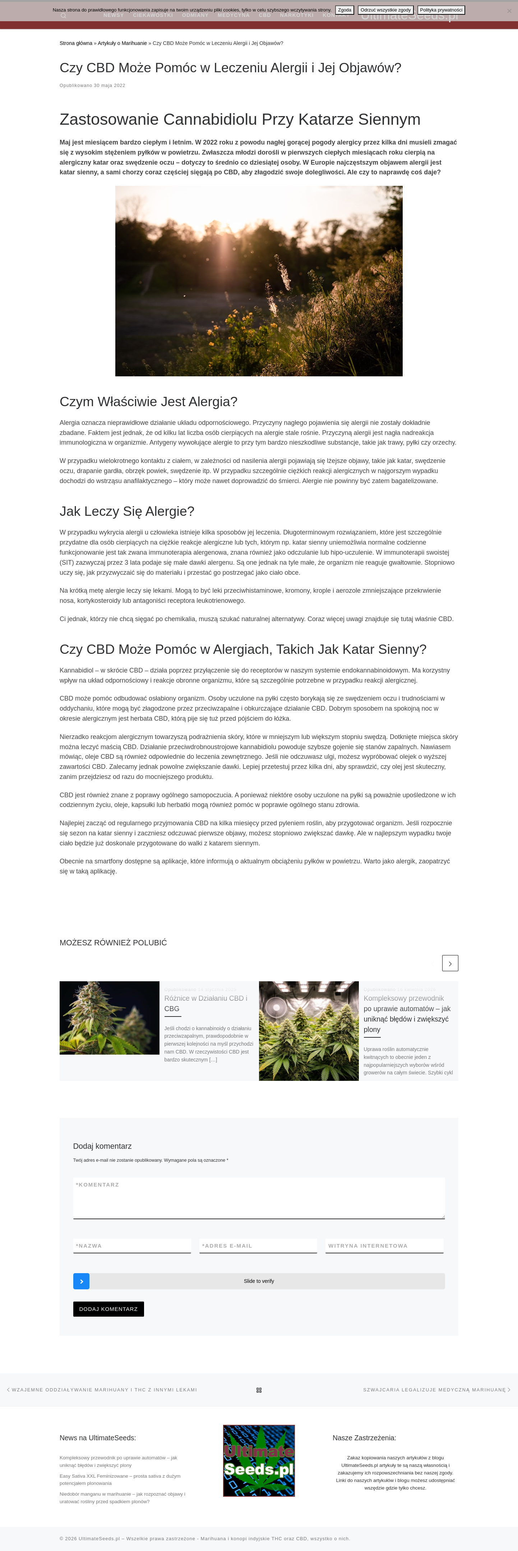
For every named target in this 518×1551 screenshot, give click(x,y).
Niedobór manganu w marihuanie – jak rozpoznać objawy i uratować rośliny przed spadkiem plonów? (122, 1497)
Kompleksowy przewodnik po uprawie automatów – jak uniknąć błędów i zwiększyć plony (118, 1461)
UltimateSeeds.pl (99, 1538)
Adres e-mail (227, 1246)
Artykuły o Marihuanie (122, 43)
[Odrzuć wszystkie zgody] (509, 10)
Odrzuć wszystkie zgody (386, 10)
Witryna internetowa (368, 1246)
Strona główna (76, 43)
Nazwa (89, 1246)
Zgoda (344, 10)
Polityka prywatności (441, 10)
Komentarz (98, 1184)
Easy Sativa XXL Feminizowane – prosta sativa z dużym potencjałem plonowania (120, 1479)
